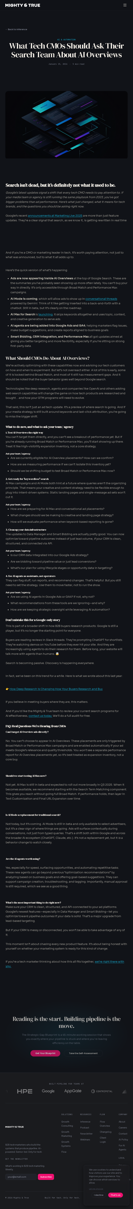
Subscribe (46, 1177)
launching (45, 314)
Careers (123, 1127)
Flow (63, 1152)
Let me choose (96, 1189)
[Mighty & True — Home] (22, 5)
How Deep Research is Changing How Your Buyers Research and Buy (56, 689)
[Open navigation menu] (125, 5)
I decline (98, 1195)
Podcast (84, 1127)
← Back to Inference (16, 29)
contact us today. (40, 715)
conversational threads (101, 299)
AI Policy (123, 1139)
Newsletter (86, 1133)
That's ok (116, 1195)
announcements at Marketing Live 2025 (55, 215)
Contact (123, 1133)
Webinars (85, 1139)
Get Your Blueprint (45, 1056)
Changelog (105, 1132)
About (122, 1121)
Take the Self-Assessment (83, 1056)
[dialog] (106, 1185)
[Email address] (21, 1177)
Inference (85, 1121)
